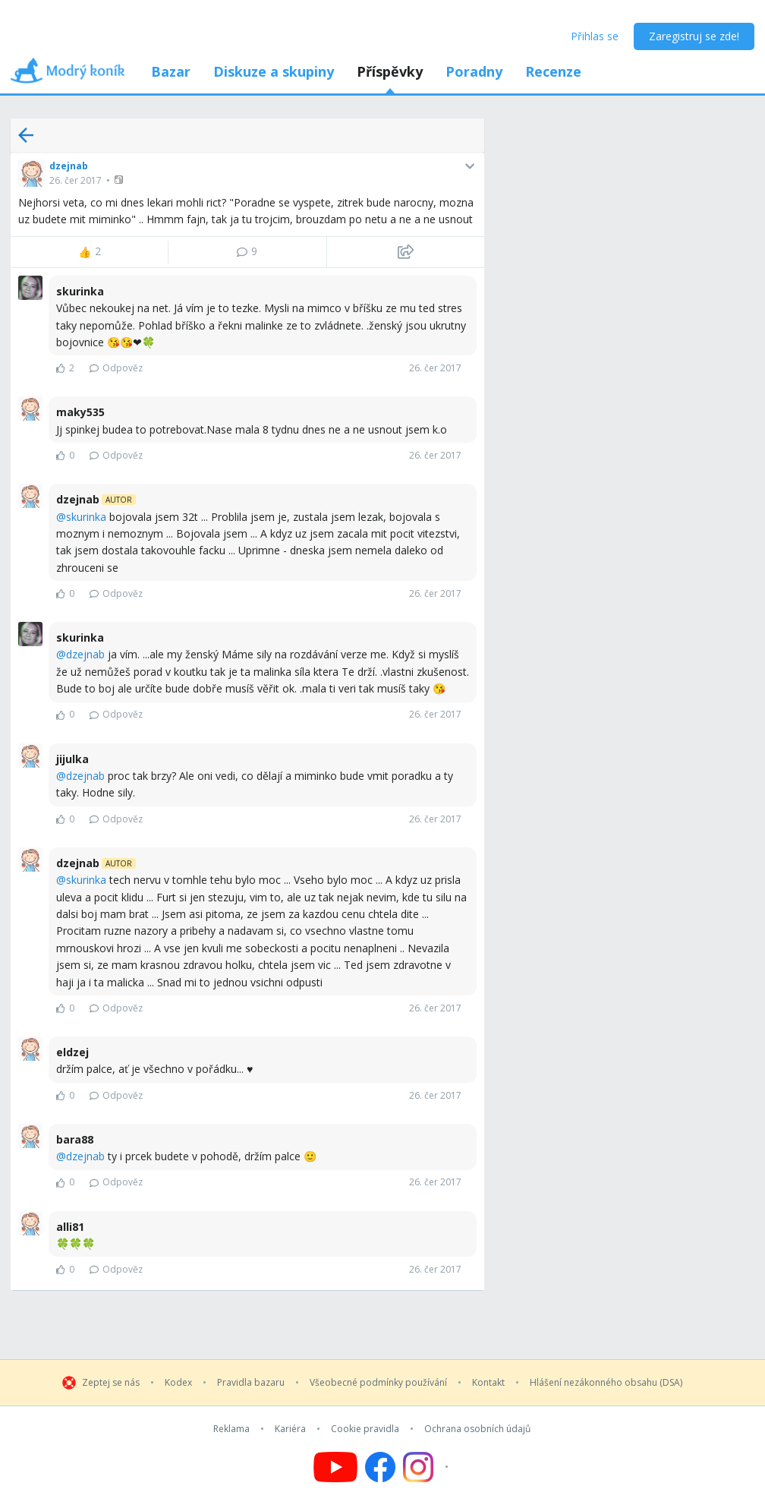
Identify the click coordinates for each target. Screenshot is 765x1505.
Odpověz (116, 367)
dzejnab (68, 165)
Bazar (170, 71)
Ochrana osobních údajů (477, 1429)
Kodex (178, 1383)
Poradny (473, 71)
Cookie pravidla (365, 1429)
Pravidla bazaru (251, 1383)
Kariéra (290, 1429)
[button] (120, 179)
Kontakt (488, 1383)
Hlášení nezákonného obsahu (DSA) (606, 1383)
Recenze (553, 71)
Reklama (231, 1429)
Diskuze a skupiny (273, 71)
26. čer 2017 (75, 180)
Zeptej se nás (111, 1383)
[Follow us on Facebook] (380, 1467)
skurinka (86, 517)
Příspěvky (390, 71)
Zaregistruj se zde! (694, 36)
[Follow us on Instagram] (427, 1467)
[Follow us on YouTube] (335, 1467)
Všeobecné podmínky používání (378, 1383)
